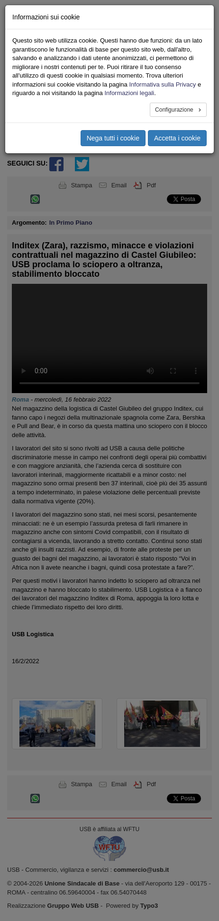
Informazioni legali (129, 92)
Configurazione (175, 109)
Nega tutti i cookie (113, 138)
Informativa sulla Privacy (162, 84)
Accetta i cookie (177, 138)
